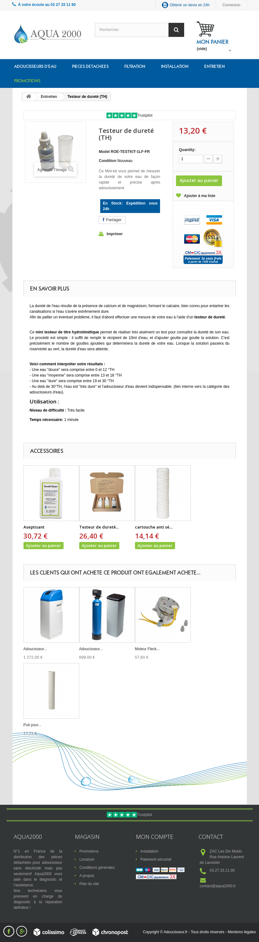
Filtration (134, 66)
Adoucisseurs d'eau (35, 66)
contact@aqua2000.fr (218, 886)
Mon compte (154, 836)
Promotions (27, 80)
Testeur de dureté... (99, 527)
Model (104, 151)
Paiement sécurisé (156, 859)
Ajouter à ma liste (199, 196)
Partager (112, 219)
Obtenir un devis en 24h (190, 5)
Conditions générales (97, 867)
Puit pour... (32, 725)
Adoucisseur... (35, 649)
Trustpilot (145, 115)
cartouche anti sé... (153, 527)
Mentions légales (242, 932)
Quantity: (187, 150)
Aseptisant (33, 527)
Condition (107, 161)
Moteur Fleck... (147, 649)
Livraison (87, 859)
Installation (175, 66)
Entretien (214, 66)
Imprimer (114, 234)
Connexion (231, 5)
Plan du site (89, 884)
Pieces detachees (90, 66)
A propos (87, 876)
